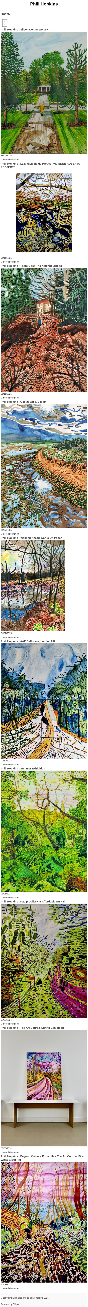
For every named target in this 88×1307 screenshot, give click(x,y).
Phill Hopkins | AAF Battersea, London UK (28, 641)
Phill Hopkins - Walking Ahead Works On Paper (31, 537)
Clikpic (16, 1304)
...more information (10, 159)
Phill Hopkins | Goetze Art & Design (24, 401)
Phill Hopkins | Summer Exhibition (23, 768)
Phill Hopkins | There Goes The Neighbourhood (31, 265)
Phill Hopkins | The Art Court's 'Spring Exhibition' (33, 1027)
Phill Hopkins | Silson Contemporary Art (27, 29)
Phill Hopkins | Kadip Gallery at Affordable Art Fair (33, 901)
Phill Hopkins (44, 3)
